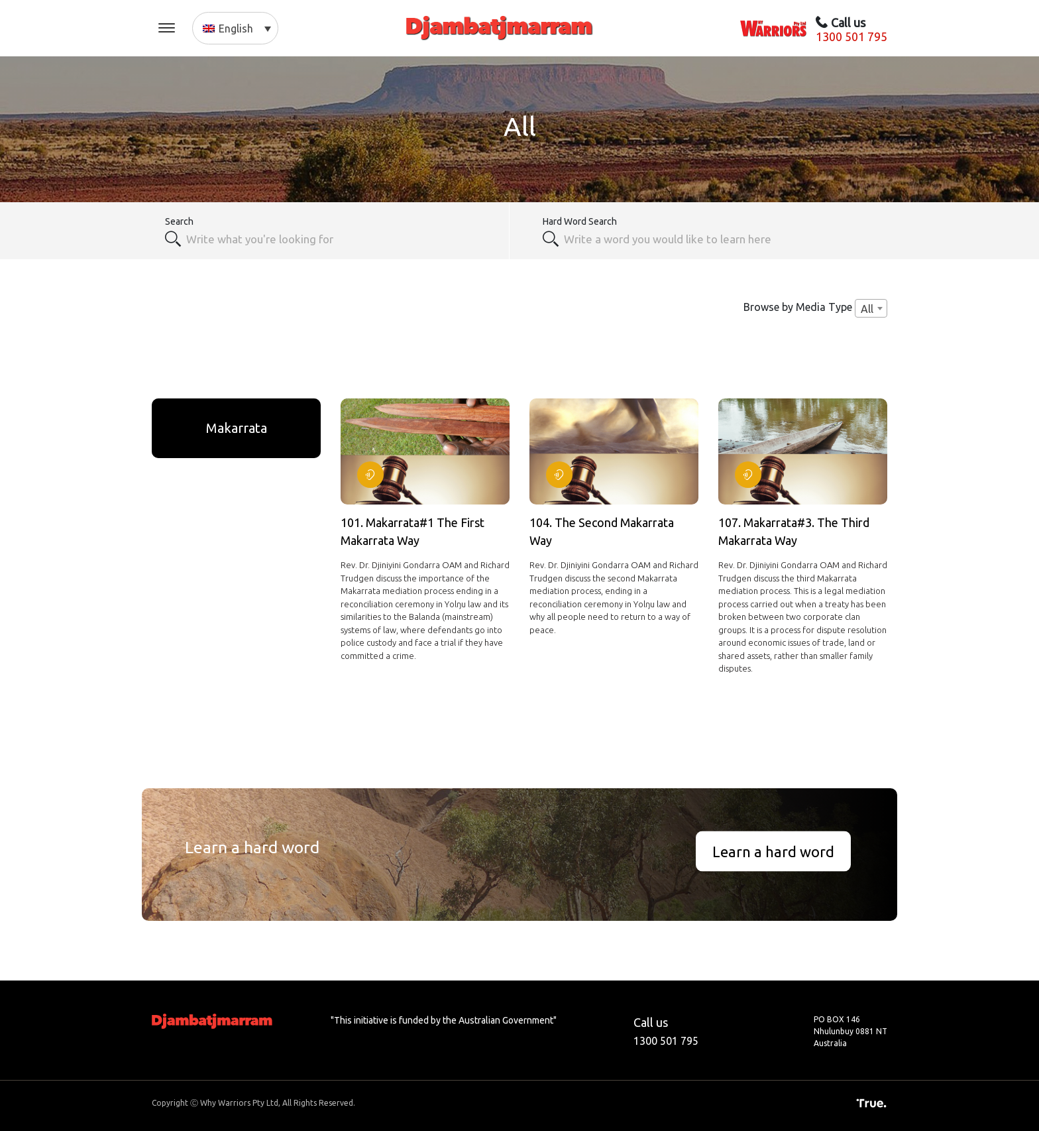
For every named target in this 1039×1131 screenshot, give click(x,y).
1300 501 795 (851, 36)
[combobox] (340, 239)
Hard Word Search (580, 221)
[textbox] (718, 239)
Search (179, 221)
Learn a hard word (773, 851)
